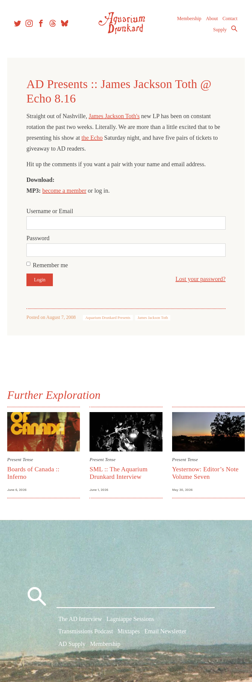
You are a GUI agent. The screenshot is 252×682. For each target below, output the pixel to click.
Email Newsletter (165, 634)
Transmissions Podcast (85, 634)
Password (40, 238)
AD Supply (72, 646)
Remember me (52, 265)
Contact (228, 20)
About (210, 20)
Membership (187, 20)
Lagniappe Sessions (130, 621)
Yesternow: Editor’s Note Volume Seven (204, 472)
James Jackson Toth (155, 318)
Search (233, 31)
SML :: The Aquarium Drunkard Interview (119, 472)
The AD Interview (80, 621)
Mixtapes (128, 634)
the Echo (94, 137)
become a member (67, 190)
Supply (218, 32)
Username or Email (52, 211)
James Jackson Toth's (116, 116)
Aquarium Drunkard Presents (110, 318)
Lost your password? (198, 279)
